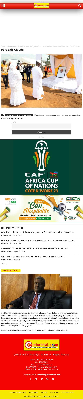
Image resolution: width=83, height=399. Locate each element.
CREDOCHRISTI (6, 235)
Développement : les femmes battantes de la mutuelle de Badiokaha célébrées (34, 248)
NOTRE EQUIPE (33, 393)
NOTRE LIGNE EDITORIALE (18, 393)
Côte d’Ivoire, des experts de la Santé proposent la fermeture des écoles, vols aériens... (37, 232)
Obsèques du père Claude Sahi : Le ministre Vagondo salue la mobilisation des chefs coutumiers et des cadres (37, 46)
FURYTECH (54, 396)
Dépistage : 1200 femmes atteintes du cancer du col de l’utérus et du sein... (32, 256)
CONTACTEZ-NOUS (68, 393)
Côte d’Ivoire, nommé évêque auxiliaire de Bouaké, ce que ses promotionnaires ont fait (37, 240)
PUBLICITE (44, 393)
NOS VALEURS (54, 393)
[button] (79, 5)
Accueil (3, 46)
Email (14, 122)
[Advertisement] (41, 26)
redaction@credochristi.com (48, 375)
